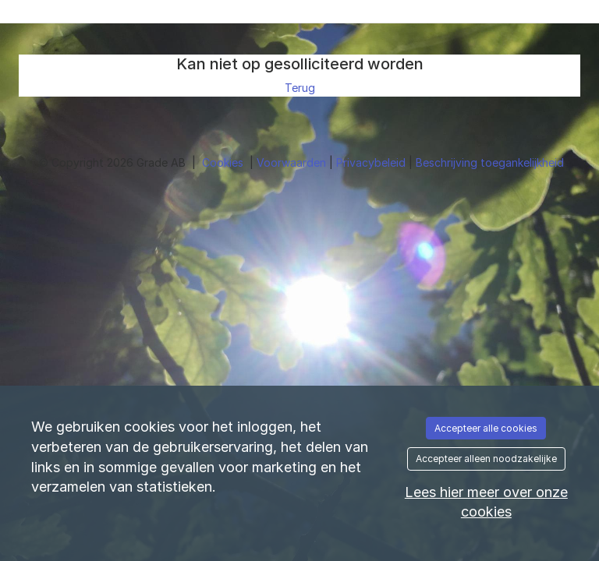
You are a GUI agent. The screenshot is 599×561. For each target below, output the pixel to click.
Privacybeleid (372, 162)
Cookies (224, 162)
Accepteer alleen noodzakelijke (486, 458)
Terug (300, 87)
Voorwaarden (293, 162)
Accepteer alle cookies (485, 428)
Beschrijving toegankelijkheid (490, 162)
